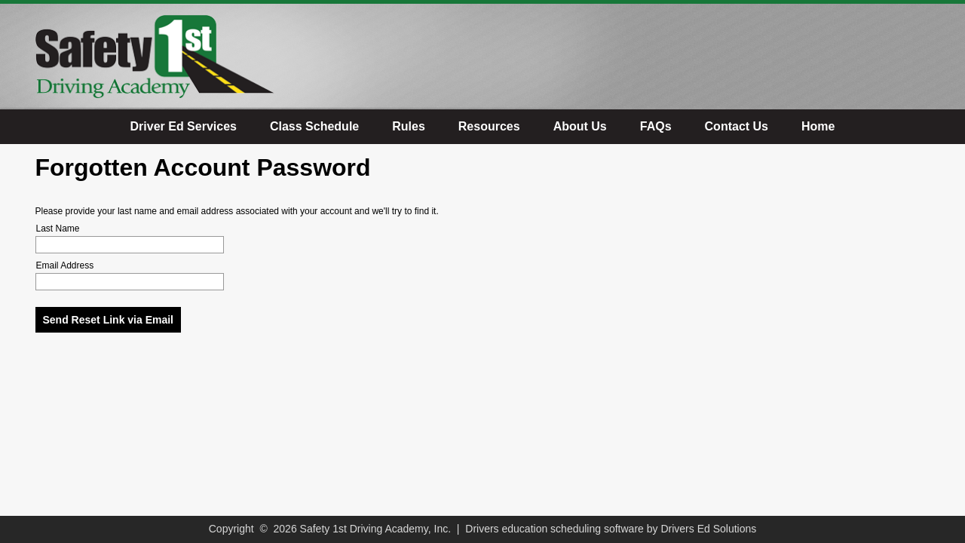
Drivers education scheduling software (554, 529)
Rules (408, 126)
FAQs (656, 126)
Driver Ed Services (183, 126)
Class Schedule (314, 126)
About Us (580, 126)
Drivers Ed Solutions (708, 529)
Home (818, 126)
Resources (489, 126)
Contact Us (736, 126)
